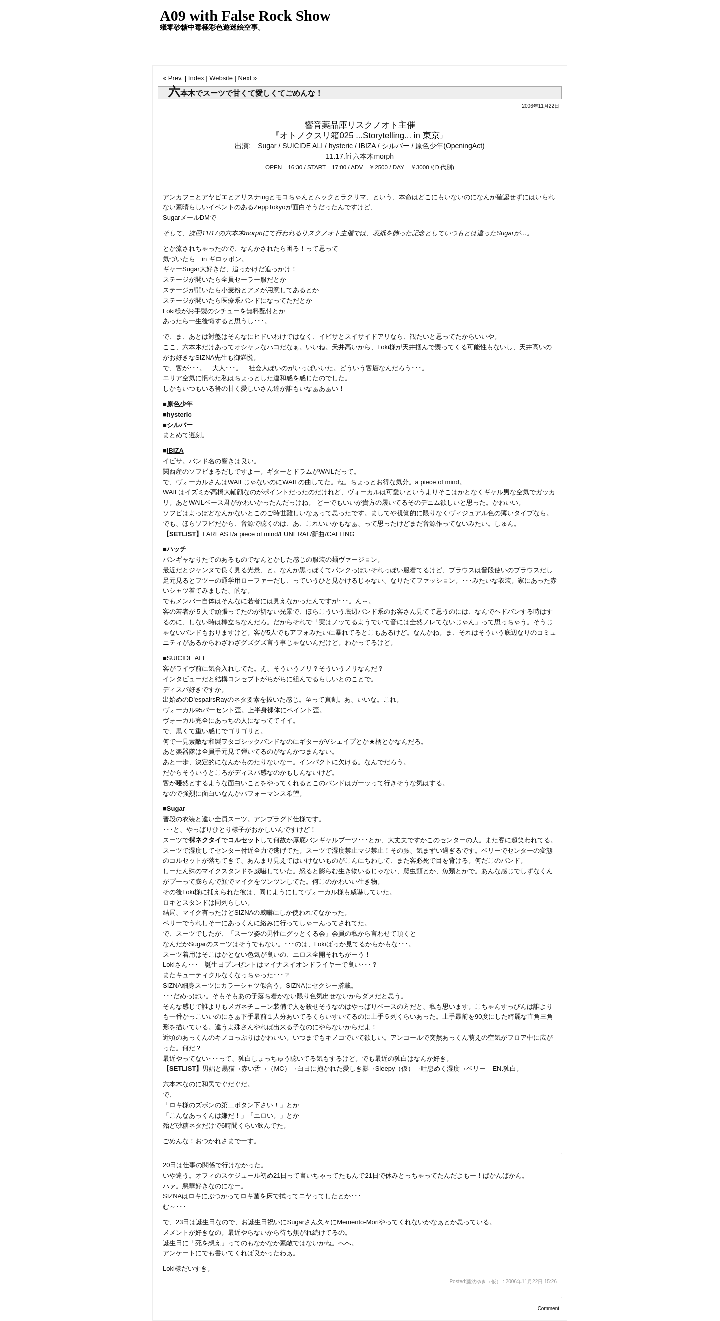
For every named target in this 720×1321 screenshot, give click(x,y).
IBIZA (175, 450)
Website (221, 78)
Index (196, 78)
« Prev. (173, 78)
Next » (248, 78)
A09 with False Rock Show (245, 15)
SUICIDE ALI (185, 658)
